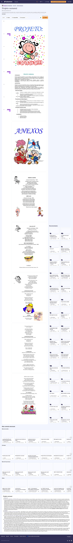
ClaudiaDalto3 (53, 343)
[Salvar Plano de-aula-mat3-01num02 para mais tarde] (38, 475)
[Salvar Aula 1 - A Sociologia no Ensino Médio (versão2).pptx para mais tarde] (38, 491)
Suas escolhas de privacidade (33, 536)
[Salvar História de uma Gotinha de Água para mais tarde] (69, 291)
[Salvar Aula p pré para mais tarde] (58, 252)
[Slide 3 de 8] (7, 52)
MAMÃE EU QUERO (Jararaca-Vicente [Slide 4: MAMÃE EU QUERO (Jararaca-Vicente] (11, 511)
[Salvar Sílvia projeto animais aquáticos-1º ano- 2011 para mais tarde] (58, 278)
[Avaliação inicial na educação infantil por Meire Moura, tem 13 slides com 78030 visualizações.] (54, 300)
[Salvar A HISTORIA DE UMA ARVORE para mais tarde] (58, 331)
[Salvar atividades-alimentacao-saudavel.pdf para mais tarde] (69, 409)
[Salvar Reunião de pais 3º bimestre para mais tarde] (69, 318)
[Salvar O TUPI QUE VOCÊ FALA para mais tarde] (69, 371)
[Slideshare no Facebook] (69, 540)
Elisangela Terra (6, 441)
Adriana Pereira (64, 395)
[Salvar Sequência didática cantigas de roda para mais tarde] (58, 265)
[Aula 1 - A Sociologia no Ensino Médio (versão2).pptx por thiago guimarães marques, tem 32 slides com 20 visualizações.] (34, 486)
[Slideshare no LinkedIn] (71, 540)
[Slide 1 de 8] (7, 26)
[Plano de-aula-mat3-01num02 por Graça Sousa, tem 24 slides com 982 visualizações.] (34, 469)
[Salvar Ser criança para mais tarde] (58, 396)
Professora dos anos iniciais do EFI (65, 370)
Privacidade (16, 536)
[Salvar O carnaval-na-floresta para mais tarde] (69, 383)
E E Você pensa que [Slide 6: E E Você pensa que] (7, 519)
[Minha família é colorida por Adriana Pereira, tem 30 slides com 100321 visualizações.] (66, 391)
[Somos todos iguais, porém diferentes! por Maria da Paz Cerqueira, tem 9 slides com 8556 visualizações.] (66, 353)
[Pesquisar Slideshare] (26, 2)
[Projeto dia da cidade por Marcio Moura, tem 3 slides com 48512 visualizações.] (66, 300)
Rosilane (52, 264)
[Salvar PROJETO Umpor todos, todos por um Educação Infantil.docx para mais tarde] (69, 278)
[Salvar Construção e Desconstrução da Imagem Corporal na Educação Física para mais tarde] (25, 491)
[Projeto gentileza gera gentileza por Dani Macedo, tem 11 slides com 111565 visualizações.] (66, 260)
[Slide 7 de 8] (7, 102)
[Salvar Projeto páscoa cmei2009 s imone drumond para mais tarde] (58, 238)
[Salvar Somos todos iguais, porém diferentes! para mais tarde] (69, 358)
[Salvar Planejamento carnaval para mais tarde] (69, 422)
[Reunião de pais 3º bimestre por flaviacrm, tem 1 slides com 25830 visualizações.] (66, 313)
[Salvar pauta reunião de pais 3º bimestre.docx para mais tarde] (69, 331)
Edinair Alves (53, 251)
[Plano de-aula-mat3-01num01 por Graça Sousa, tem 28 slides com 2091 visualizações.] (47, 469)
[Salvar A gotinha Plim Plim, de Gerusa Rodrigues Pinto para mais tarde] (58, 291)
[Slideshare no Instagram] (67, 540)
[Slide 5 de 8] (7, 77)
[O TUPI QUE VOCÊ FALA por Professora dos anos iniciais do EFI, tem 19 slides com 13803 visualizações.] (66, 366)
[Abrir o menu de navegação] (1, 1)
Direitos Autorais (23, 536)
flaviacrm (63, 317)
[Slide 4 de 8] (7, 64)
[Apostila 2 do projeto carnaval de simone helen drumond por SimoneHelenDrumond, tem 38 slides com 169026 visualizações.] (34, 453)
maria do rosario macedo (54, 395)
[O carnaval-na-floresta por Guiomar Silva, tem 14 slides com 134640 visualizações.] (66, 378)
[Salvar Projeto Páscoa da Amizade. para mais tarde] (51, 458)
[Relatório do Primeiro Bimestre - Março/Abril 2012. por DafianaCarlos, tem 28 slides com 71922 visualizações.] (66, 247)
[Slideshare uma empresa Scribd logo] (8, 1)
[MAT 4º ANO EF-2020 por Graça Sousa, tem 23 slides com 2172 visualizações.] (59, 469)
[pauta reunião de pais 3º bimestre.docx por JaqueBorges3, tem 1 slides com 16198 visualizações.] (66, 326)
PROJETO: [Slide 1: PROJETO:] (6, 498)
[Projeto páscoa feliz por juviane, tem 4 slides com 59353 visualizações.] (54, 417)
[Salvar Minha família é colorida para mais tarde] (69, 396)
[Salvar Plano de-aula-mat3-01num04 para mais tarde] (25, 475)
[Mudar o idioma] (41, 2)
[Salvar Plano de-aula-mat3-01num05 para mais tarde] (13, 475)
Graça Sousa (10, 5)
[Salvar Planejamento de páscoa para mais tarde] (64, 458)
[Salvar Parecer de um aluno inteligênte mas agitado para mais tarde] (58, 358)
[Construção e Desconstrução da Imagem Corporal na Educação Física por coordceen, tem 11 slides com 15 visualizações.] (21, 486)
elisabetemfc (18, 441)
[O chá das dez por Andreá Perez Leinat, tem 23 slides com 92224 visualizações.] (54, 378)
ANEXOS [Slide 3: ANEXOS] (5, 510)
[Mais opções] (27, 17)
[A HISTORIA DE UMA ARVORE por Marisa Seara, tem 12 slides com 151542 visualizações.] (54, 326)
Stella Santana (53, 317)
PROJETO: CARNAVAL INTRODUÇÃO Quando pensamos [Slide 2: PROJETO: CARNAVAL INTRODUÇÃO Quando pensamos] (14, 499)
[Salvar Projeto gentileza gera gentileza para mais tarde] (69, 265)
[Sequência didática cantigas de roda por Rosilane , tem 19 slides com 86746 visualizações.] (54, 260)
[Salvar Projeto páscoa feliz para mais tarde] (58, 422)
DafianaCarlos (64, 251)
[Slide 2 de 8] (7, 39)
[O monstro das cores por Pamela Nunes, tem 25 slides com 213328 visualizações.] (54, 405)
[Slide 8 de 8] (7, 115)
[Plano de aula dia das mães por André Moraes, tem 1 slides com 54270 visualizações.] (54, 366)
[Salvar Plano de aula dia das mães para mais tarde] (58, 371)
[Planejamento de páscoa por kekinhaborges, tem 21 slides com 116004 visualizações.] (59, 453)
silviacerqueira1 (53, 277)
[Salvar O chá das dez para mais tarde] (58, 383)
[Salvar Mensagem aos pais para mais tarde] (58, 318)
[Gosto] (3, 17)
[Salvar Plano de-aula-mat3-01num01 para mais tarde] (51, 475)
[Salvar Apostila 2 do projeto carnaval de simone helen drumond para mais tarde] (38, 458)
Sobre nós (3, 536)
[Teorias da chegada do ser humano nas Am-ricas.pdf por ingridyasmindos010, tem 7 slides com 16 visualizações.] (59, 486)
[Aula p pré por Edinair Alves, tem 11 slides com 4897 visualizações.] (54, 247)
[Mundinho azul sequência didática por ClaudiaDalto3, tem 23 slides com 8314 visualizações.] (54, 340)
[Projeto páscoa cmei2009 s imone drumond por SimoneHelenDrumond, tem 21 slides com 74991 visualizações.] (54, 234)
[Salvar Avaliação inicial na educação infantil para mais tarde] (58, 305)
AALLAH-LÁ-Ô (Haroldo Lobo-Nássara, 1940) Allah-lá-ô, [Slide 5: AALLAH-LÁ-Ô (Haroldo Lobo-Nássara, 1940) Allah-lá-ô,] (14, 515)
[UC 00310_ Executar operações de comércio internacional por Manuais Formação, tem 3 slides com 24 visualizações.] (47, 486)
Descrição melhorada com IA (6, 10)
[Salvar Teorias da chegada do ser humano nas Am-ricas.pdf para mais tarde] (64, 491)
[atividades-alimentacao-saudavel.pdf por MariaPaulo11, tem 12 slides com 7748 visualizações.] (66, 405)
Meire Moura (31, 441)
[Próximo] (71, 437)
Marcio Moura (44, 441)
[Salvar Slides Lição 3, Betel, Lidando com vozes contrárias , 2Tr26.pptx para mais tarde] (13, 491)
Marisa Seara (53, 330)
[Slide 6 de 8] (7, 89)
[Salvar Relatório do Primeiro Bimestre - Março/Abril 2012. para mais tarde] (69, 252)
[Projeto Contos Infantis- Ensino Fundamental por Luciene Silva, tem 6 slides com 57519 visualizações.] (66, 340)
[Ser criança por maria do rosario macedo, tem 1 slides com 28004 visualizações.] (54, 391)
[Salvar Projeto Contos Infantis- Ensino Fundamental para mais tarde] (69, 344)
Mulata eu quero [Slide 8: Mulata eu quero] (7, 528)
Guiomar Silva (64, 382)
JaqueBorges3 (64, 330)
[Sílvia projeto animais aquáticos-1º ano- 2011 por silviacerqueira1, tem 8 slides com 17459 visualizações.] (54, 273)
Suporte (7, 536)
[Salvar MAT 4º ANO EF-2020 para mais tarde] (64, 475)
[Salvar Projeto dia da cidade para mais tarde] (69, 305)
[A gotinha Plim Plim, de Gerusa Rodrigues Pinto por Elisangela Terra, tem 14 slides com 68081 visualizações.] (54, 287)
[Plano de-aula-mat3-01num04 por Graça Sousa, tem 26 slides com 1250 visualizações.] (21, 469)
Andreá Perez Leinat (54, 382)
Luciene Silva (64, 343)
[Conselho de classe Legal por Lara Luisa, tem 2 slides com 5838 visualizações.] (66, 234)
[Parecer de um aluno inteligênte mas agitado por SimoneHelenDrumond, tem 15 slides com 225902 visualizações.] (54, 353)
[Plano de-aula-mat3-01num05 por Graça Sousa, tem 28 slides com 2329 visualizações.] (8, 469)
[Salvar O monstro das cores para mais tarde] (58, 409)
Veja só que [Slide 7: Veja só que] (6, 523)
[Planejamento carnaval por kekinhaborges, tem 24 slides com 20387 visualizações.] (66, 417)
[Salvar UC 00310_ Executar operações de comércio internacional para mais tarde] (51, 491)
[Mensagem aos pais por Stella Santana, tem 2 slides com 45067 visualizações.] (54, 313)
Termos (11, 536)
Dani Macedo (64, 264)
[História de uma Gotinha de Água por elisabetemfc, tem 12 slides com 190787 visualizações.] (66, 287)
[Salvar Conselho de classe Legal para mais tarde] (69, 238)
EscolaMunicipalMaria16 (65, 277)
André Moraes (53, 370)
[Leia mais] (4, 14)
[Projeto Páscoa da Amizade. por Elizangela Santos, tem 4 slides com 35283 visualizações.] (47, 453)
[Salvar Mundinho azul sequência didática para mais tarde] (58, 344)
